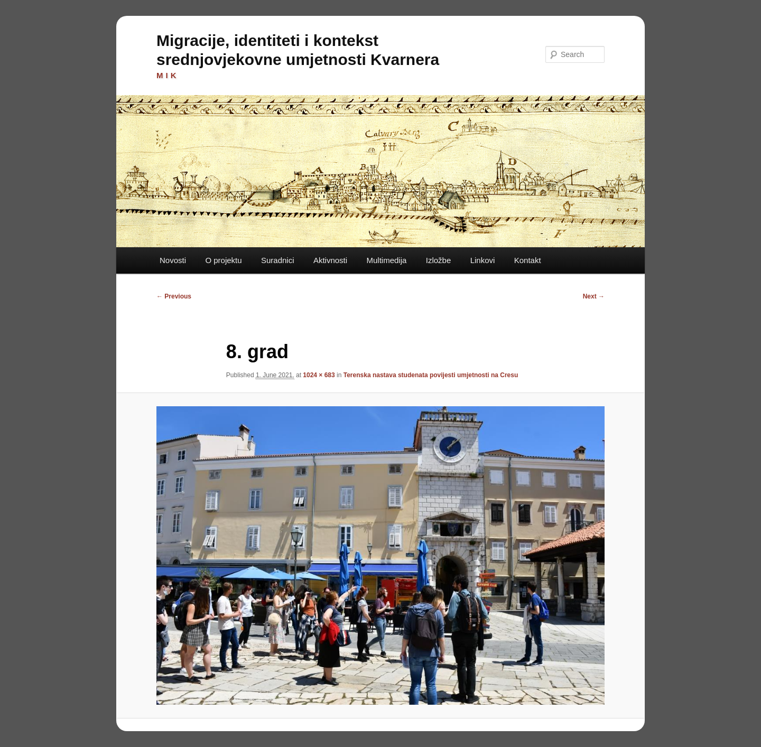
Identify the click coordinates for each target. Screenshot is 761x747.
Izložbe (438, 260)
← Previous (173, 296)
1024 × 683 (319, 375)
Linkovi (482, 260)
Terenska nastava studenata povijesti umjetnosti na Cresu (431, 375)
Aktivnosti (330, 260)
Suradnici (277, 260)
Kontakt (527, 260)
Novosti (173, 260)
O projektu (223, 260)
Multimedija (386, 260)
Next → (594, 296)
